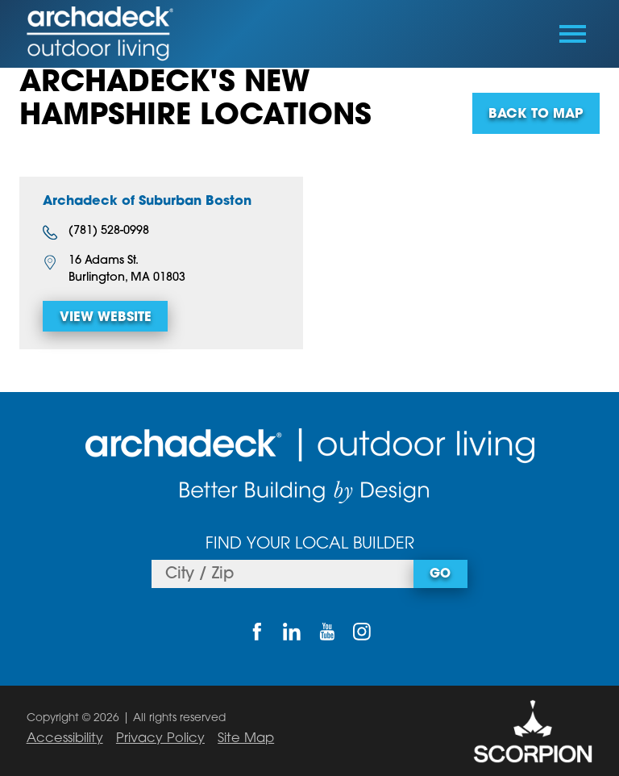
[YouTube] (327, 632)
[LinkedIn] (292, 632)
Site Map (246, 738)
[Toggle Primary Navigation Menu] (572, 34)
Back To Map (535, 114)
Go (440, 574)
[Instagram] (361, 632)
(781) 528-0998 (96, 232)
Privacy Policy (160, 738)
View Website (106, 317)
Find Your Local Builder (310, 544)
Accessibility (65, 738)
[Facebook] (256, 632)
